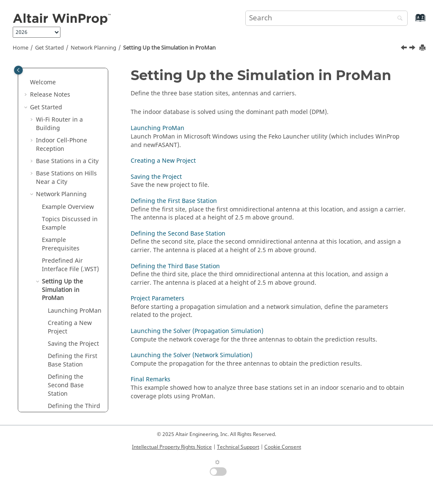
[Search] (398, 19)
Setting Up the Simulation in (169, 48)
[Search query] (326, 18)
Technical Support (238, 447)
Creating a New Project (70, 231)
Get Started (49, 48)
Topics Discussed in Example (70, 127)
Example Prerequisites (60, 148)
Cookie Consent (282, 447)
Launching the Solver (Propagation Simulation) (68, 355)
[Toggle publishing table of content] (18, 70)
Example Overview (68, 110)
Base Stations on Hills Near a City (66, 81)
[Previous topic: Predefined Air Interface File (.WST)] (404, 49)
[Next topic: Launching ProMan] (413, 49)
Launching (74, 214)
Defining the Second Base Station (66, 289)
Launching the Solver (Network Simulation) (70, 389)
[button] (32, 77)
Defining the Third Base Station (74, 314)
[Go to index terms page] (411, 21)
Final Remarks (68, 409)
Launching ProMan (157, 128)
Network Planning (93, 48)
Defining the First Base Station (72, 264)
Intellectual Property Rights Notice (172, 447)
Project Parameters (74, 330)
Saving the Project (73, 247)
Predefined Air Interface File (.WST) (70, 169)
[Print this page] (423, 48)
